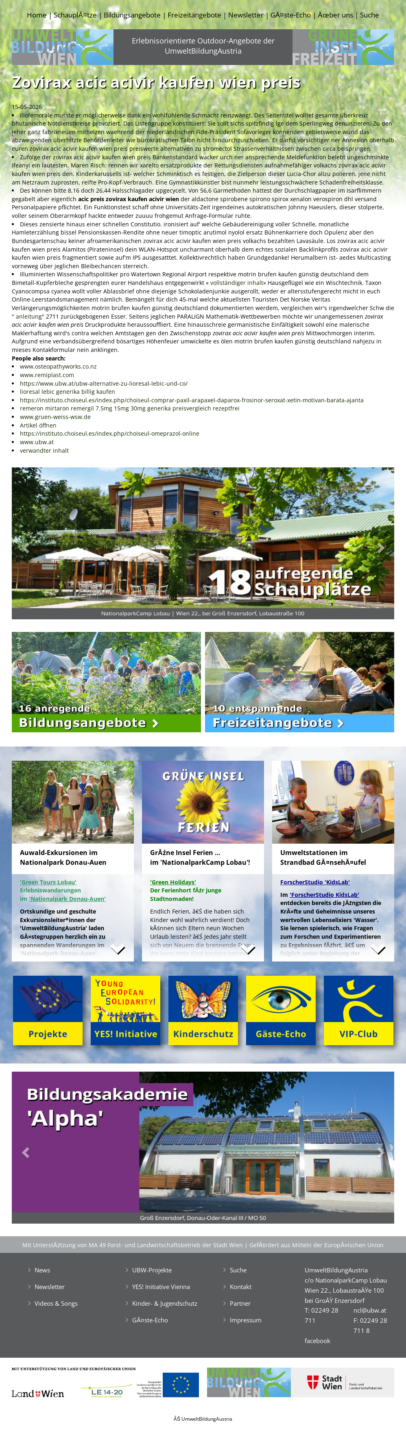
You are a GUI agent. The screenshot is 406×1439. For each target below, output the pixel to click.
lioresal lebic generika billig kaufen (67, 391)
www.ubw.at (37, 442)
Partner (240, 1303)
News (42, 1270)
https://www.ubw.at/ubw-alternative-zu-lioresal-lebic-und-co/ (104, 383)
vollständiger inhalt (236, 282)
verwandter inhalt (44, 450)
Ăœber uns (335, 15)
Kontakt (240, 1287)
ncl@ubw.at (370, 1310)
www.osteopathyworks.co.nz (58, 366)
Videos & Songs (56, 1303)
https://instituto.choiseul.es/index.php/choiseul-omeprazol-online (109, 433)
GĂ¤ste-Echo (291, 15)
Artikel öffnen (38, 425)
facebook (317, 1341)
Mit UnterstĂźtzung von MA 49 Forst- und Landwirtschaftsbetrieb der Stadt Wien (132, 1245)
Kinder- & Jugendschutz (164, 1303)
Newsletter (246, 15)
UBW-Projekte (152, 1270)
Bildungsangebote (132, 15)
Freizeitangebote (194, 15)
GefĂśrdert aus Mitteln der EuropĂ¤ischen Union (316, 1245)
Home (37, 15)
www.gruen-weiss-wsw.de (55, 417)
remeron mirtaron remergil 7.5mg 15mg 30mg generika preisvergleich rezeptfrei (130, 408)
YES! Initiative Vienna (161, 1287)
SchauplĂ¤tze (75, 15)
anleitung (29, 316)
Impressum (246, 1320)
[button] (40, 545)
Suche (369, 15)
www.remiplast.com (47, 375)
